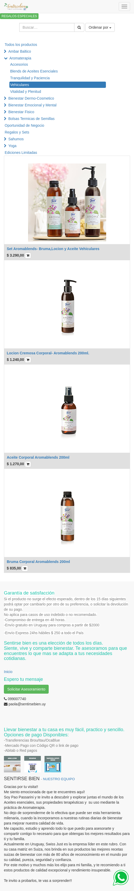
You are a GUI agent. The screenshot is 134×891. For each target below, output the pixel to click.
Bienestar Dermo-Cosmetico (31, 98)
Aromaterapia (20, 58)
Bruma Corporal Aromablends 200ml (38, 562)
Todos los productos (21, 45)
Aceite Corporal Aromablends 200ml (38, 457)
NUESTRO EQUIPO (59, 779)
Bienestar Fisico (21, 112)
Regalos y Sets (17, 132)
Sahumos (16, 139)
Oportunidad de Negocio (24, 125)
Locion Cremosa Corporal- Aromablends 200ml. (48, 353)
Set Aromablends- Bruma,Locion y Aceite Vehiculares (53, 249)
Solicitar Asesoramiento (26, 689)
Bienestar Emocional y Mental (32, 105)
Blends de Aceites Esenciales (34, 71)
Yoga (12, 146)
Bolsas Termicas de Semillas (31, 119)
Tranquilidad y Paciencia (30, 78)
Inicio (8, 672)
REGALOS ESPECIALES (19, 16)
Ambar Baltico (19, 51)
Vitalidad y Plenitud (25, 91)
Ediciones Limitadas (21, 152)
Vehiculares (19, 85)
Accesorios (19, 64)
